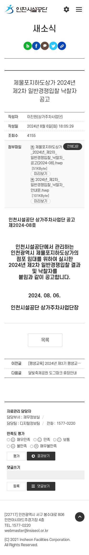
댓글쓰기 (13, 467)
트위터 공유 (53, 46)
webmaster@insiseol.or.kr (26, 531)
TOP (79, 517)
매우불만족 (48, 446)
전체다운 (72, 147)
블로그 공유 (27, 46)
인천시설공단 (26, 9)
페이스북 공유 (36, 46)
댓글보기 (43, 486)
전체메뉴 (79, 9)
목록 (45, 340)
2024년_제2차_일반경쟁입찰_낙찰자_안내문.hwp (47, 185)
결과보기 (43, 456)
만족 (46, 440)
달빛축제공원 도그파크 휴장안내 (52, 373)
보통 (66, 440)
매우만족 (23, 440)
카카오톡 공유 (45, 46)
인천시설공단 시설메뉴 (66, 9)
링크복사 (62, 46)
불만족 (22, 446)
